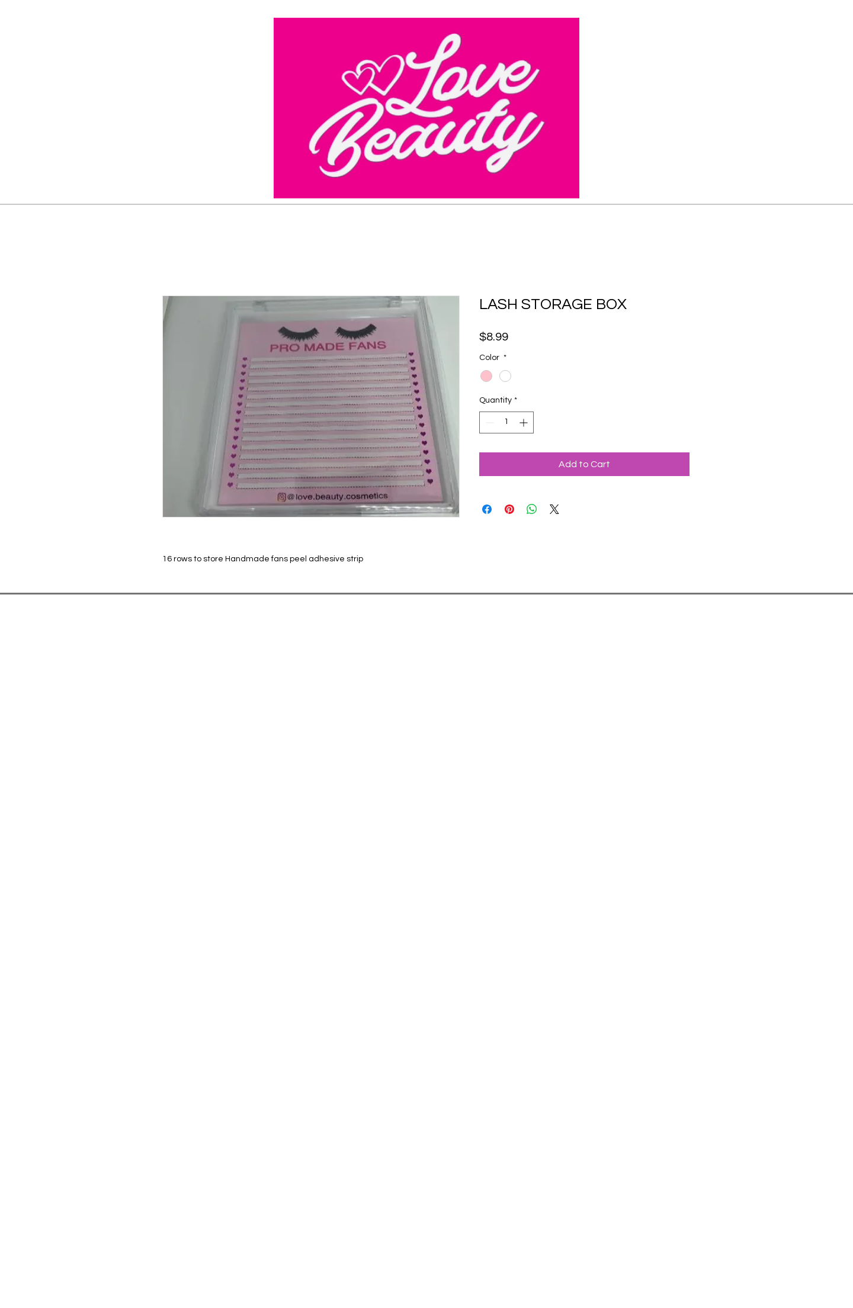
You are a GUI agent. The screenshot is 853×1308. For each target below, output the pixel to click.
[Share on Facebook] (487, 509)
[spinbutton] (506, 422)
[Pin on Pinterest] (509, 509)
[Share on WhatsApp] (532, 509)
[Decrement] (488, 422)
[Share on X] (554, 509)
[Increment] (524, 422)
